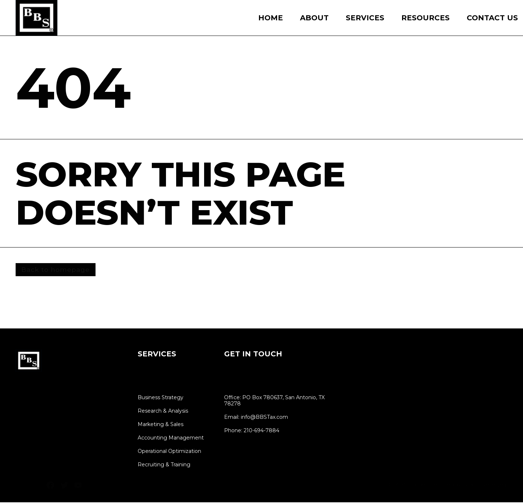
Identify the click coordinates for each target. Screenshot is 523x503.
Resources (425, 17)
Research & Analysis (163, 412)
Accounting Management (171, 438)
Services (365, 17)
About (314, 17)
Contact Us (492, 17)
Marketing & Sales (160, 425)
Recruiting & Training (164, 465)
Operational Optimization (169, 452)
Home (270, 17)
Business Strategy (160, 398)
